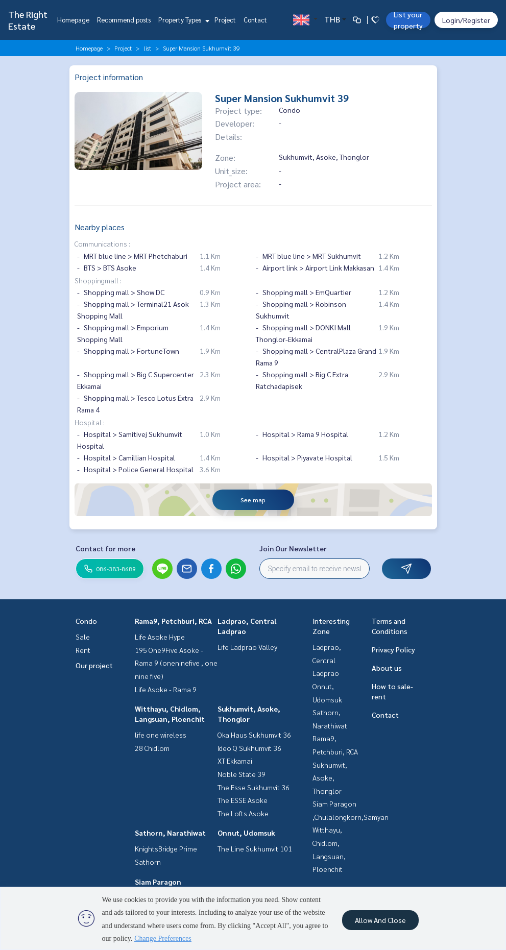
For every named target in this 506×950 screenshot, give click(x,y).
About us (387, 667)
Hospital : (90, 422)
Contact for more (105, 548)
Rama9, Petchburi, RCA (173, 620)
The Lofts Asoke (243, 813)
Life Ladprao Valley (247, 646)
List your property (408, 20)
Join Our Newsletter (293, 548)
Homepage (73, 19)
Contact (255, 19)
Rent (83, 649)
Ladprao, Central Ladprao (326, 659)
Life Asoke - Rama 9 (166, 689)
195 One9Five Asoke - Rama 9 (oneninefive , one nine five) (176, 662)
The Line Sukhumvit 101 (255, 848)
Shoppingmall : (98, 280)
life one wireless (160, 734)
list (147, 48)
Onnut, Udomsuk (246, 832)
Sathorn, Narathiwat (170, 832)
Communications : (102, 243)
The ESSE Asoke (243, 800)
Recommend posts (124, 19)
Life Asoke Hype (160, 636)
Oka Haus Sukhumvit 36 (254, 734)
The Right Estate (27, 20)
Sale (83, 636)
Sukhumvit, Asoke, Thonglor (329, 777)
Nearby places (100, 227)
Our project (94, 665)
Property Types (182, 19)
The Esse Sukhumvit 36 (254, 787)
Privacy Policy (393, 649)
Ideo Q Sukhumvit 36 (249, 747)
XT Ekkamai (235, 760)
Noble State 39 (242, 773)
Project (225, 19)
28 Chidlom (152, 747)
